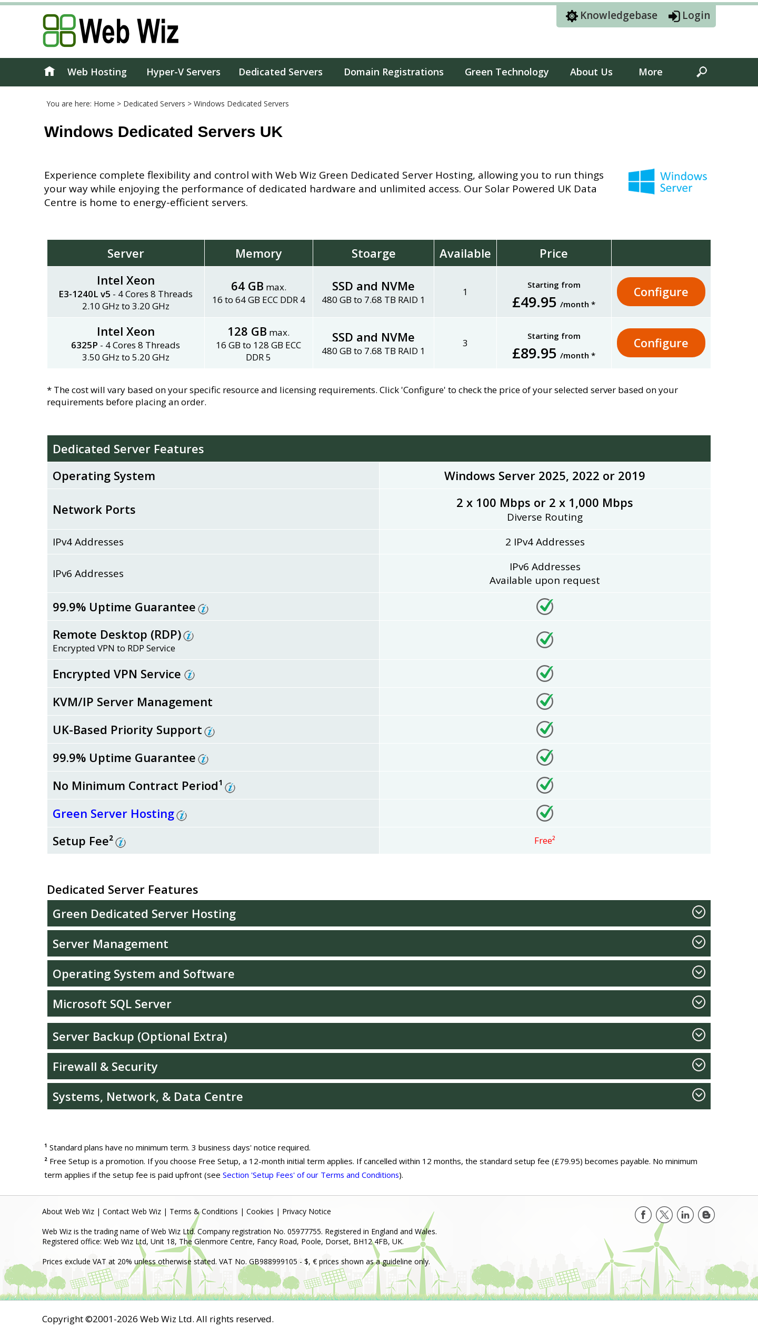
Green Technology (507, 71)
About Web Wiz (68, 1211)
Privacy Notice (306, 1211)
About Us (591, 71)
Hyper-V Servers (183, 71)
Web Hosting (97, 71)
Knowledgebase (618, 15)
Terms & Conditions (203, 1211)
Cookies (260, 1211)
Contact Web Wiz (132, 1211)
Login (696, 15)
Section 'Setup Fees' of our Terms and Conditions (312, 1174)
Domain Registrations (394, 71)
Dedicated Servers (280, 71)
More (651, 71)
